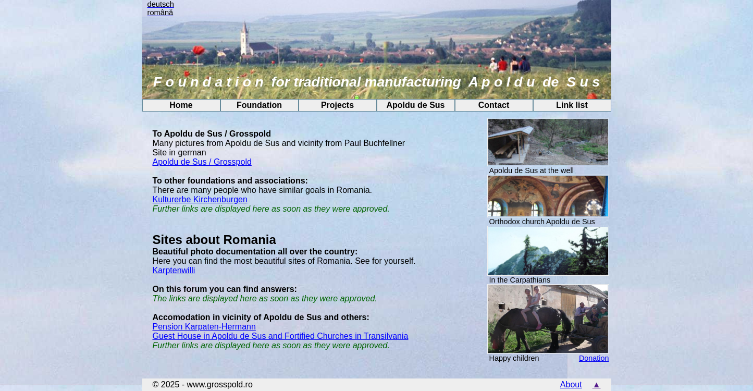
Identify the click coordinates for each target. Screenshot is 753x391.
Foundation (259, 105)
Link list (571, 105)
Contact (494, 105)
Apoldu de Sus (416, 105)
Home (180, 105)
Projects (337, 105)
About (571, 384)
